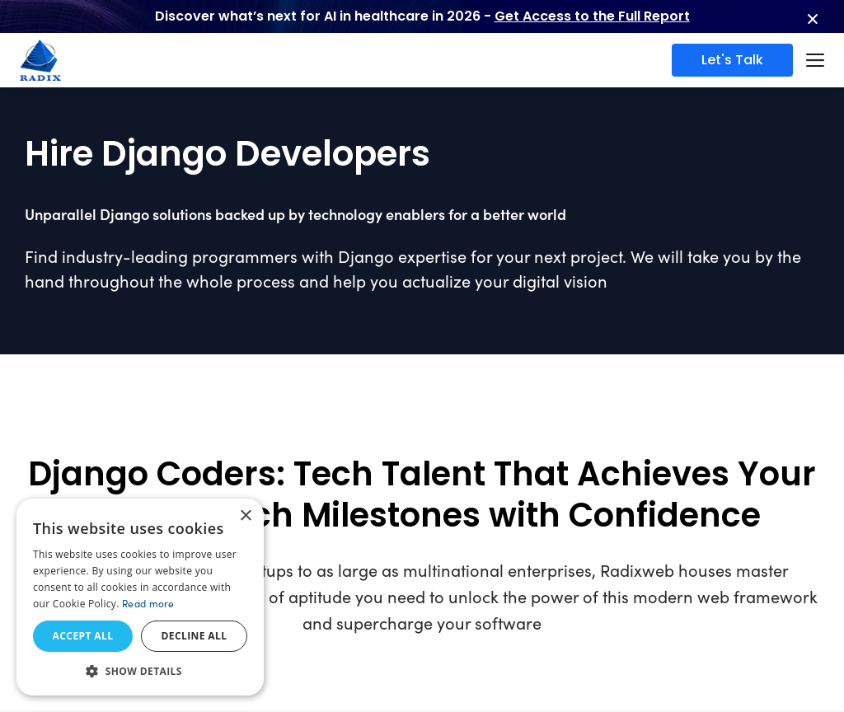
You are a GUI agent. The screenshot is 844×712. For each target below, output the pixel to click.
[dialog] (140, 597)
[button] (140, 671)
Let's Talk (732, 59)
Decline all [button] (194, 636)
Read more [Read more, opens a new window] (148, 603)
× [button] (245, 516)
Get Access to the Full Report (592, 16)
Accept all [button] (83, 636)
